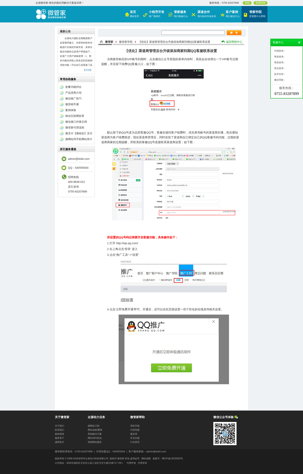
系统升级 (135, 425)
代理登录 (142, 463)
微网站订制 (93, 425)
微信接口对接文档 (76, 121)
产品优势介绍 (73, 92)
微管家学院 (126, 41)
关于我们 (59, 425)
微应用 (133, 434)
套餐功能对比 (73, 86)
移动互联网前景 (74, 115)
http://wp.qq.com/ (127, 243)
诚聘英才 (59, 442)
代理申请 (131, 463)
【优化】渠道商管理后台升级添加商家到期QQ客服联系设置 (174, 41)
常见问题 (135, 438)
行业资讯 (135, 442)
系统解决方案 (95, 434)
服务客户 (59, 438)
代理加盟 (135, 430)
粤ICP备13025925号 (172, 458)
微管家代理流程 (74, 127)
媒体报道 (59, 434)
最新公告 (65, 31)
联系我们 (59, 430)
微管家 (109, 41)
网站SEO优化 (95, 438)
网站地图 (146, 458)
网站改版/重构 (95, 430)
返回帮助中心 (234, 41)
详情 (87, 70)
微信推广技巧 (73, 98)
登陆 (247, 3)
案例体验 (70, 110)
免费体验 (260, 3)
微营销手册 (72, 104)
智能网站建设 (95, 442)
